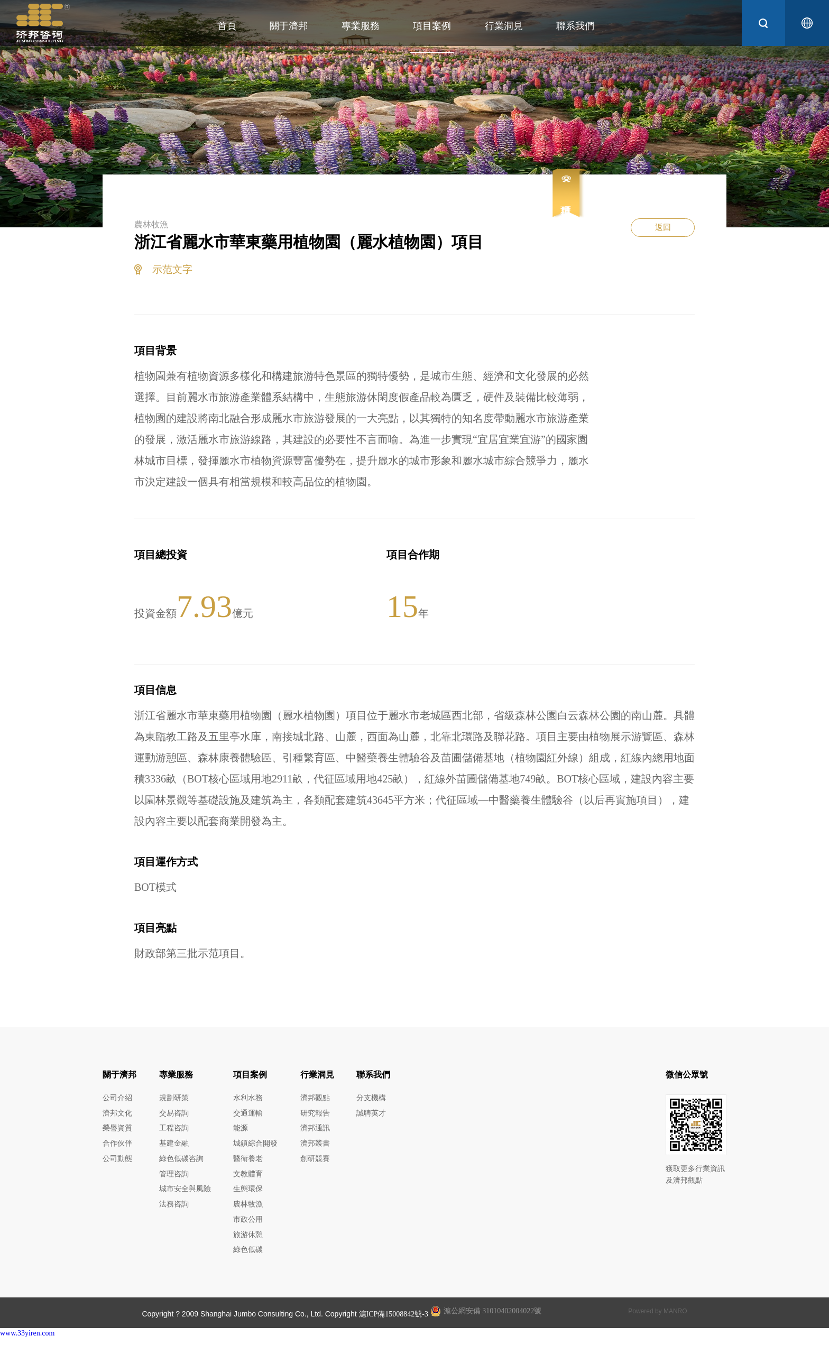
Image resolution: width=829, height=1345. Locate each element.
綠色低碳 (248, 1257)
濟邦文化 (117, 1114)
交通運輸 (248, 1114)
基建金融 (174, 1146)
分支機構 (371, 1098)
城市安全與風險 (185, 1193)
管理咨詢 (174, 1178)
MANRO (675, 1318)
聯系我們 (566, 26)
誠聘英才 (371, 1114)
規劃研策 (174, 1098)
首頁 (217, 26)
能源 (240, 1130)
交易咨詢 (174, 1114)
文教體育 (248, 1178)
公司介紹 (117, 1098)
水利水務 (248, 1098)
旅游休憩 (248, 1241)
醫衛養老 (248, 1162)
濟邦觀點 (315, 1098)
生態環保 (248, 1193)
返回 (660, 233)
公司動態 (117, 1162)
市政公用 (248, 1225)
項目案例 (423, 26)
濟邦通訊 (315, 1130)
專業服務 (351, 26)
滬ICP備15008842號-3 (393, 1321)
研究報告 (315, 1114)
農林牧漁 (248, 1209)
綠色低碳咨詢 (181, 1162)
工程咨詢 (174, 1130)
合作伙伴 (117, 1146)
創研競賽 (315, 1162)
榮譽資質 (117, 1130)
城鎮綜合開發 (255, 1146)
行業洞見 (494, 26)
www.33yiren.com (27, 1340)
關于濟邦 (280, 26)
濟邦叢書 (315, 1146)
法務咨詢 (174, 1209)
